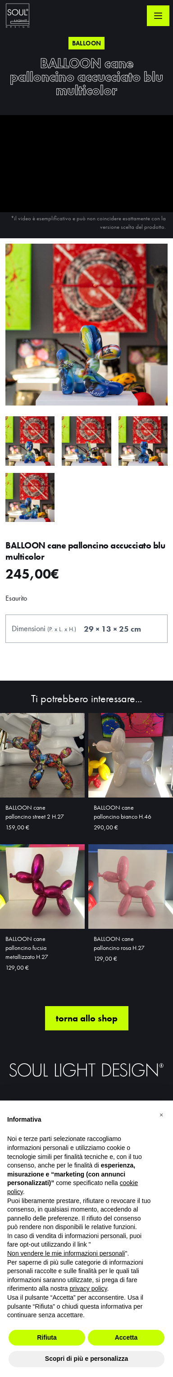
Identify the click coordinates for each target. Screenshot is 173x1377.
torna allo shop (87, 1018)
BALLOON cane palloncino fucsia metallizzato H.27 (26, 948)
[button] (161, 1115)
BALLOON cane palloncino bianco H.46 (122, 811)
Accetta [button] (126, 1337)
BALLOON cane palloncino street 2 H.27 (34, 811)
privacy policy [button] (88, 1288)
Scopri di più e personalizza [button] (86, 1358)
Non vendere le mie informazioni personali (66, 1253)
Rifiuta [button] (47, 1337)
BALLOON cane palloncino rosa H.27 (119, 943)
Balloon (86, 43)
